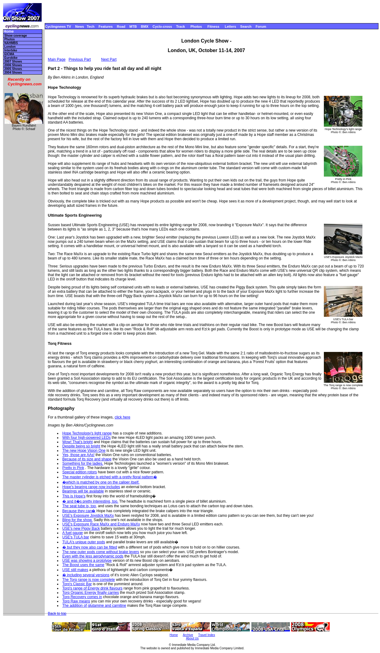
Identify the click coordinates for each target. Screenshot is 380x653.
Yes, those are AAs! (78, 455)
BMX (144, 26)
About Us (192, 638)
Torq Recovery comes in (82, 597)
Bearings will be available (83, 491)
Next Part (109, 59)
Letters (230, 26)
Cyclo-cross (162, 26)
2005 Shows (13, 69)
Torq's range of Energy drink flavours (92, 588)
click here (122, 417)
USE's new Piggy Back (81, 528)
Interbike (10, 50)
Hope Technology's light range (87, 433)
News (79, 26)
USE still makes (75, 570)
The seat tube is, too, (79, 506)
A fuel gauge (72, 533)
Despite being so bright (81, 446)
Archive (188, 635)
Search (246, 26)
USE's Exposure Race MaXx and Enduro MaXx (101, 524)
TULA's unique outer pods (83, 542)
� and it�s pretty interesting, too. (90, 501)
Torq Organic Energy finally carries (90, 592)
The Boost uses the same (83, 565)
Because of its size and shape (86, 459)
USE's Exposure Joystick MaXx (88, 515)
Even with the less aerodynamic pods (92, 556)
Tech (90, 26)
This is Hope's (73, 496)
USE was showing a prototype (87, 560)
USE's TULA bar (75, 537)
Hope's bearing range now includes (91, 487)
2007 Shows (13, 61)
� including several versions (85, 575)
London (10, 46)
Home (8, 32)
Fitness (213, 26)
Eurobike (11, 57)
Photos (196, 26)
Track (180, 26)
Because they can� (78, 511)
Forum (261, 26)
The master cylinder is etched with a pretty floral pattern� (109, 477)
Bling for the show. (77, 520)
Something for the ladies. (82, 463)
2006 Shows (13, 65)
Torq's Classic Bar (77, 584)
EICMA (9, 54)
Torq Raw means (76, 601)
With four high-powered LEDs (86, 437)
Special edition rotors (79, 472)
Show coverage (15, 35)
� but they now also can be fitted (89, 547)
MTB (133, 26)
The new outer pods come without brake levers (100, 552)
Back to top (57, 613)
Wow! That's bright (77, 442)
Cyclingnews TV (58, 26)
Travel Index (206, 635)
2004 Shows (13, 72)
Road (121, 26)
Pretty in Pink (73, 468)
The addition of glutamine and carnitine (94, 605)
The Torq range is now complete (88, 579)
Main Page (56, 59)
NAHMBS (11, 43)
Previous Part (79, 59)
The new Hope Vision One (83, 450)
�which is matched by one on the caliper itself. (100, 482)
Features (106, 26)
